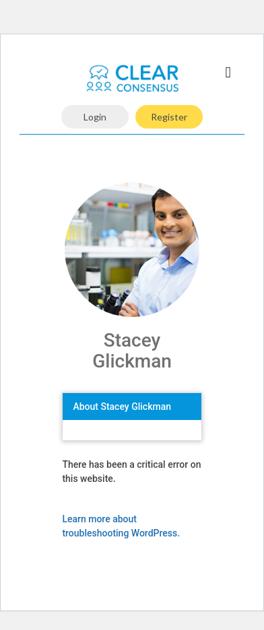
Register (169, 117)
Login (95, 117)
